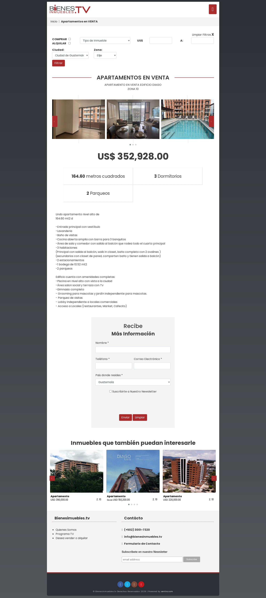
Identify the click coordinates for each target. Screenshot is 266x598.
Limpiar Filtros (203, 35)
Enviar (125, 417)
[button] (130, 144)
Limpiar (140, 417)
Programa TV (65, 533)
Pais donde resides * (109, 375)
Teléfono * (102, 359)
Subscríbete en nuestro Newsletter (144, 550)
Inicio (53, 21)
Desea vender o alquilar (72, 537)
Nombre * (102, 343)
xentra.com (167, 590)
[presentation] (54, 121)
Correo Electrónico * (148, 359)
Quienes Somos (66, 529)
